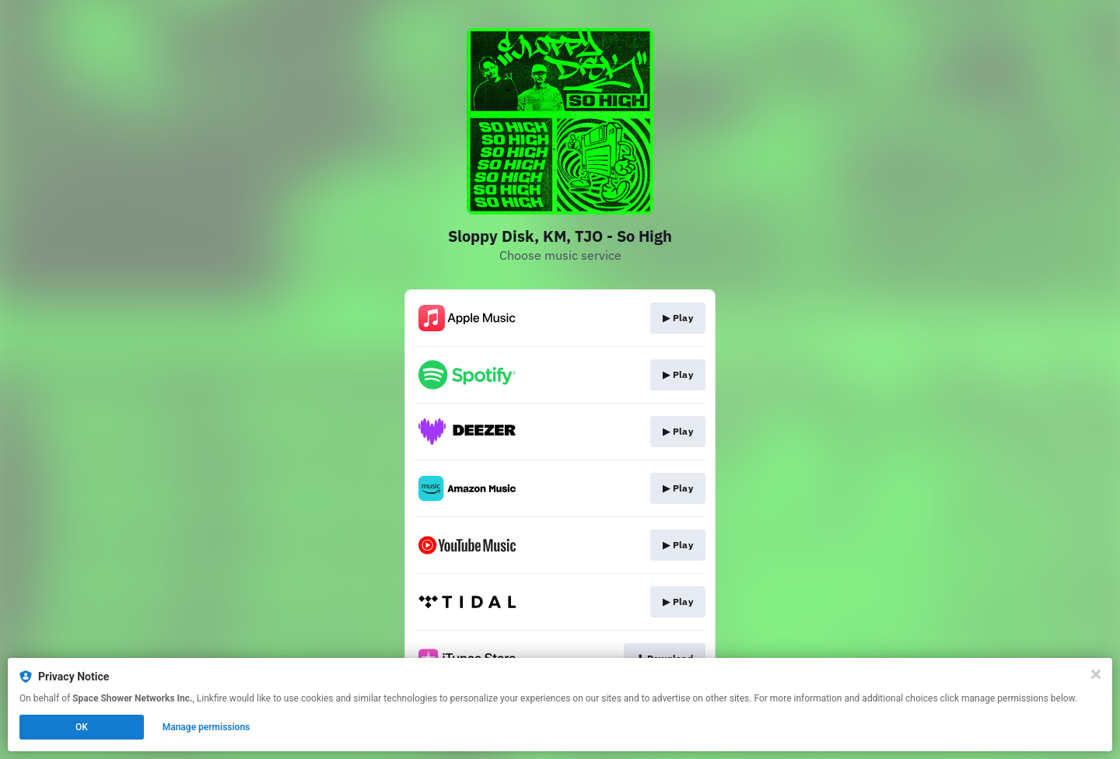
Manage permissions (206, 727)
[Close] (1095, 674)
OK (81, 727)
